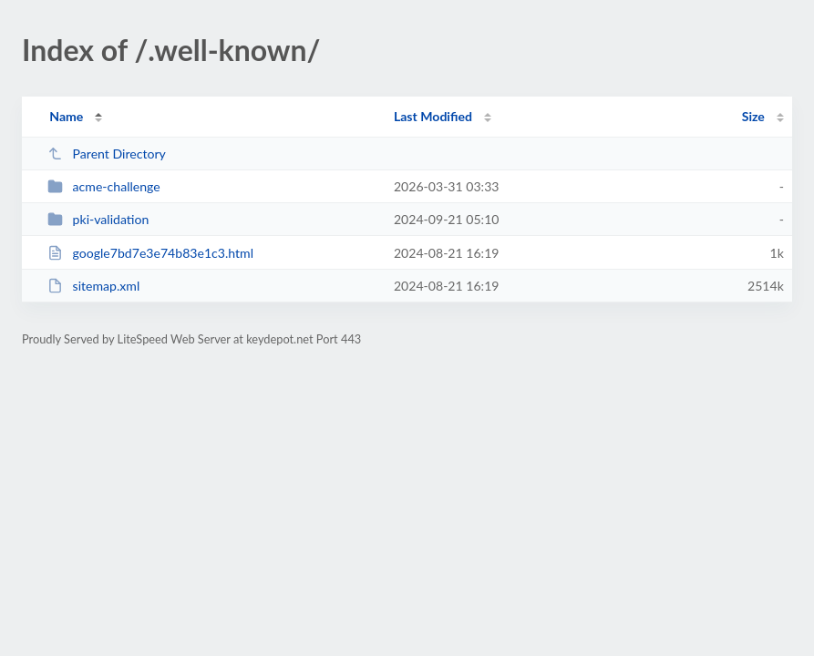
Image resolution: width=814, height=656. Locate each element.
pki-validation (98, 219)
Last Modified (433, 116)
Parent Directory (106, 153)
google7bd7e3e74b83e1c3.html (150, 253)
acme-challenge (103, 186)
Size (753, 116)
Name (66, 116)
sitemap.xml (93, 285)
